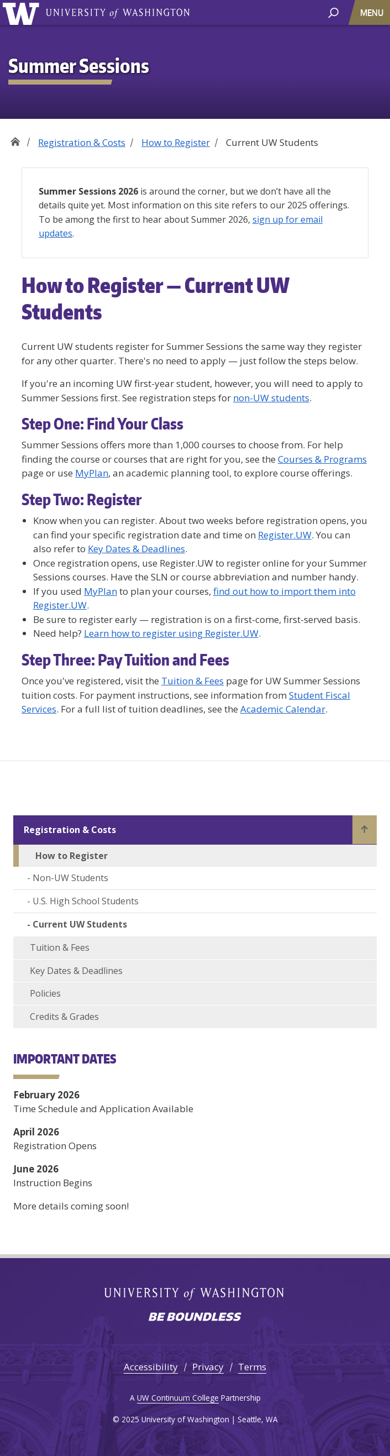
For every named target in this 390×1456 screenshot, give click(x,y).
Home (15, 138)
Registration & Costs (81, 142)
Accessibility (151, 1366)
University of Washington (118, 12)
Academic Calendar (282, 709)
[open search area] (333, 12)
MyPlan (91, 473)
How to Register (175, 142)
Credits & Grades (64, 1016)
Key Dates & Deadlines (136, 548)
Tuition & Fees (192, 680)
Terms (252, 1366)
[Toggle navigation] (373, 12)
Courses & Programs (322, 459)
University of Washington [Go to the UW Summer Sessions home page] (23, 12)
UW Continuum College (178, 1397)
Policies (45, 993)
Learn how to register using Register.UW (171, 633)
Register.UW (285, 534)
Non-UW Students (70, 878)
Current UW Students (80, 924)
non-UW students (271, 397)
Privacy (208, 1366)
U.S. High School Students (86, 901)
